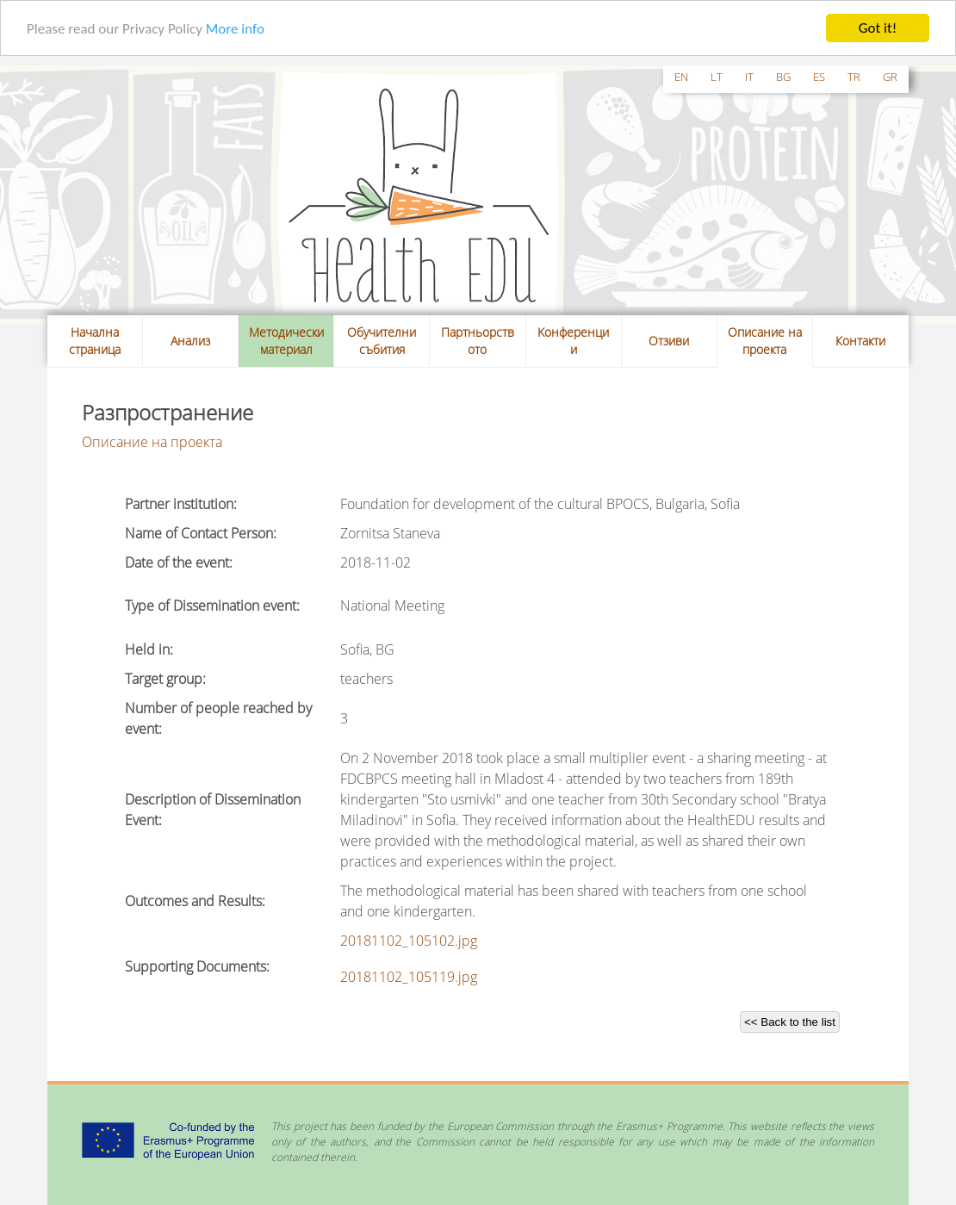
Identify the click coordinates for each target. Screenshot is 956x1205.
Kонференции (573, 340)
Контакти (860, 340)
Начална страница (95, 340)
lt (717, 76)
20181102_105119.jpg (408, 976)
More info (235, 29)
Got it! (878, 28)
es (819, 76)
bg (783, 76)
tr (853, 76)
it (749, 76)
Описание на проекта (765, 340)
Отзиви (669, 340)
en (681, 76)
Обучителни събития (381, 340)
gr (890, 76)
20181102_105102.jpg (408, 940)
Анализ (190, 340)
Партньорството (477, 340)
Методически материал (286, 340)
